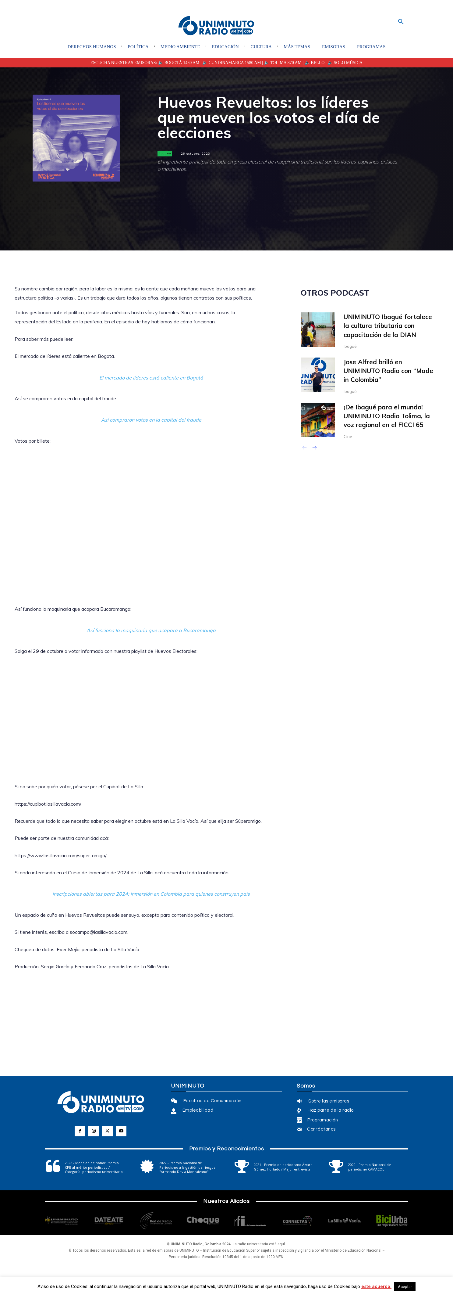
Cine (348, 436)
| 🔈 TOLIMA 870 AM (281, 62)
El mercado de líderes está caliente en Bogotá (151, 378)
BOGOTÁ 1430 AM (181, 62)
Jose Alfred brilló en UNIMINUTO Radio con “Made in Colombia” (389, 371)
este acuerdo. (376, 1286)
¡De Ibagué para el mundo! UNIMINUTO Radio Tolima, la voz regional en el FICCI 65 (387, 416)
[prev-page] (304, 449)
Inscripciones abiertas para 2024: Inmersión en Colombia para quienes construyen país (151, 894)
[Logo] (216, 26)
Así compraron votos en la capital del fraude (151, 420)
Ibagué (164, 153)
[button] (401, 22)
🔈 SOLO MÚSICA (345, 62)
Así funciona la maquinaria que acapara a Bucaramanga (151, 630)
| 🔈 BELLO (313, 62)
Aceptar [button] (405, 1286)
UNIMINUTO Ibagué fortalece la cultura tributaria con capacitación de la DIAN (389, 326)
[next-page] (314, 449)
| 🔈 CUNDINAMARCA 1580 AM (230, 62)
